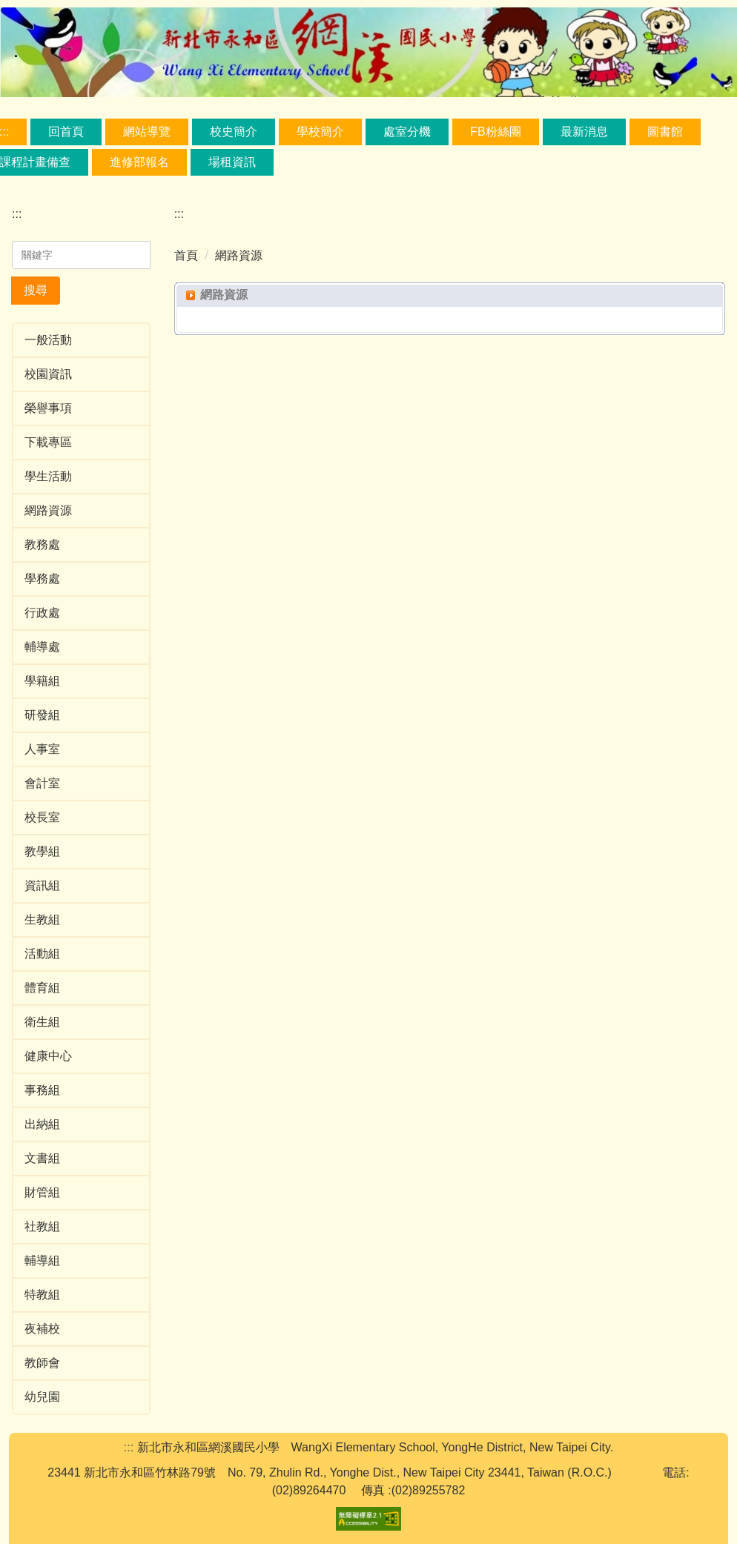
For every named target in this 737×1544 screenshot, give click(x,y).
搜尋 (35, 290)
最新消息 (584, 131)
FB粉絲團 (495, 131)
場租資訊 (232, 162)
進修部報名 (139, 162)
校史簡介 (233, 131)
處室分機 (407, 131)
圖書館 (665, 131)
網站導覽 (147, 131)
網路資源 (238, 255)
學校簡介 (320, 131)
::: (17, 214)
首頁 (186, 255)
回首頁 (66, 131)
